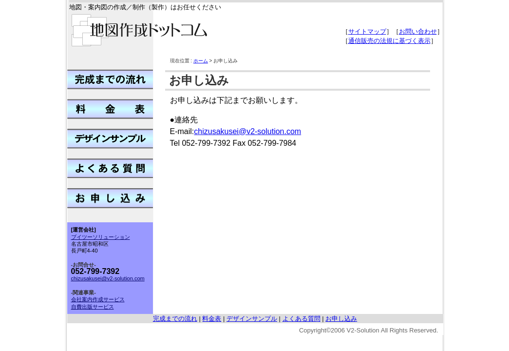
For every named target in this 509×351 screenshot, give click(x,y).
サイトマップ (367, 31)
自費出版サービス (92, 307)
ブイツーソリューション (100, 237)
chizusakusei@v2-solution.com (247, 131)
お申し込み (341, 318)
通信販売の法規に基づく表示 (389, 40)
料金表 (211, 318)
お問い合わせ (418, 31)
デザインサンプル (251, 318)
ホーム (200, 60)
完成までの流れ (175, 318)
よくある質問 (301, 318)
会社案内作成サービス (98, 299)
